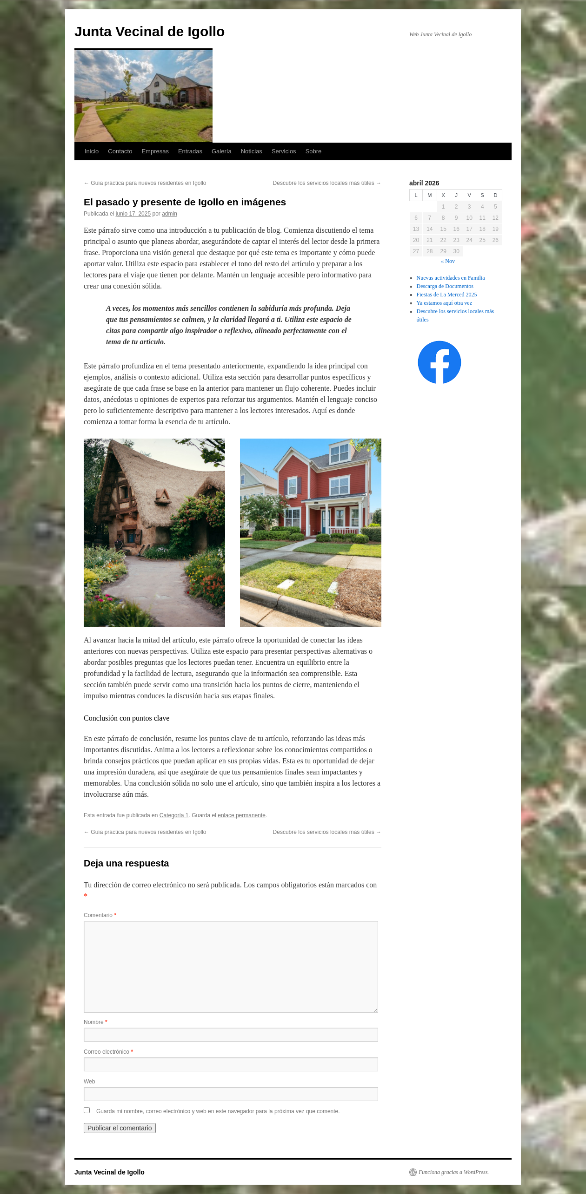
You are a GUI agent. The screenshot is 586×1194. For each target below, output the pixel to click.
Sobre (314, 151)
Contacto (120, 151)
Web (89, 1081)
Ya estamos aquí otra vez (444, 303)
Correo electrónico (108, 1052)
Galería (222, 151)
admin (169, 213)
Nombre (95, 1022)
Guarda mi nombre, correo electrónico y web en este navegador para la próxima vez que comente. (218, 1111)
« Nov (448, 261)
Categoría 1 (174, 815)
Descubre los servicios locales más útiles (327, 183)
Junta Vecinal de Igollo (149, 31)
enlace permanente (242, 815)
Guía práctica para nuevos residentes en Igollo (145, 183)
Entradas (190, 151)
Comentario (100, 915)
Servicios (284, 151)
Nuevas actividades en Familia (451, 278)
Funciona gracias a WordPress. (454, 1172)
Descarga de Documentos (445, 286)
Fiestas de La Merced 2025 (447, 294)
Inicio (92, 151)
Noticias (251, 151)
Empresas (155, 151)
